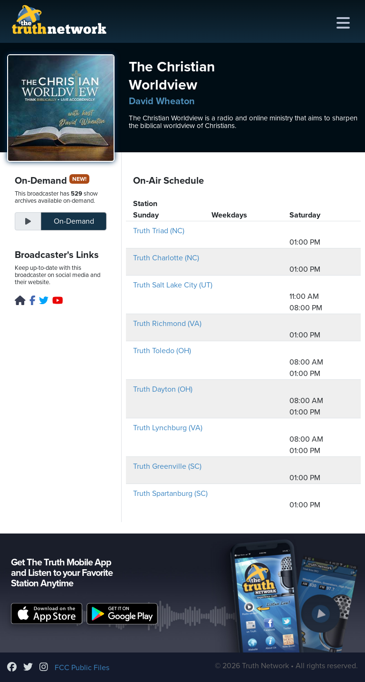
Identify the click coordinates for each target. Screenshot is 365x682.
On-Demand (74, 221)
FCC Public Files (82, 667)
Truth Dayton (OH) (162, 389)
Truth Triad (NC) (158, 231)
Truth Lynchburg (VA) (167, 428)
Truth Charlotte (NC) (166, 258)
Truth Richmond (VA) (167, 323)
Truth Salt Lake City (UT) (172, 285)
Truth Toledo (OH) (162, 351)
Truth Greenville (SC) (167, 466)
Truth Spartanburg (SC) (170, 493)
